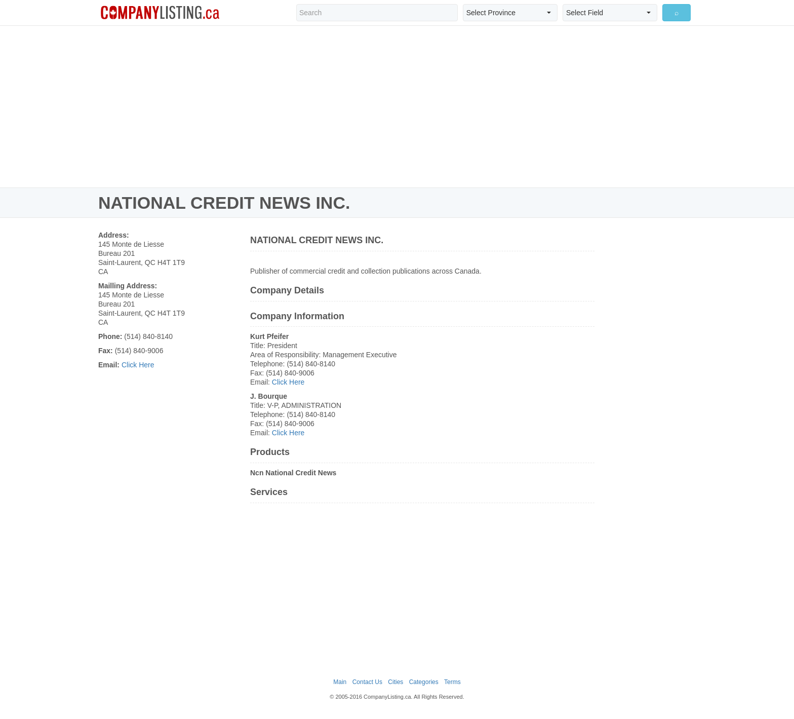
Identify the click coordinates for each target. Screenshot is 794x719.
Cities (395, 682)
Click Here (138, 365)
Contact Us (367, 682)
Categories (424, 682)
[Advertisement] (397, 106)
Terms (452, 682)
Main (339, 682)
